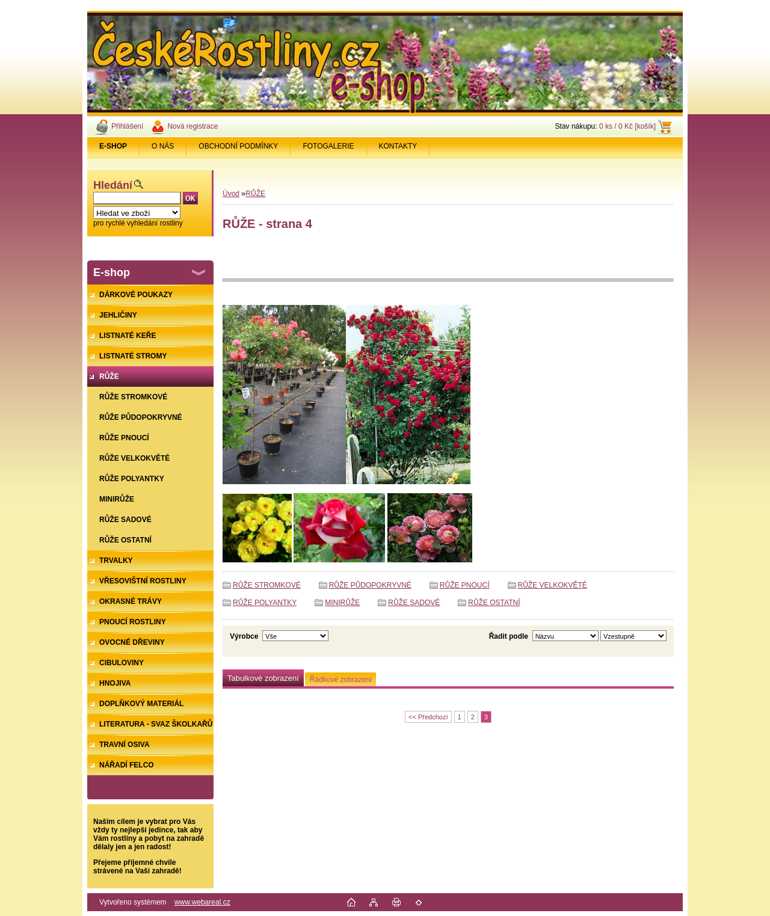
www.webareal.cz (202, 902)
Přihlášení (127, 126)
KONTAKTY (398, 146)
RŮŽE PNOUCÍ (465, 585)
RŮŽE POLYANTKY (265, 602)
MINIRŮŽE (342, 602)
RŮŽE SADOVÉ (414, 602)
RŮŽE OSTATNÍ (494, 602)
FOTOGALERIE (328, 146)
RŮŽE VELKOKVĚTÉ (552, 585)
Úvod (231, 193)
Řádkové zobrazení (341, 679)
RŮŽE (255, 193)
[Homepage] (113, 146)
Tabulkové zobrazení (263, 678)
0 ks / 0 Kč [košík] (627, 126)
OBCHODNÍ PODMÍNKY (238, 146)
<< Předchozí (428, 717)
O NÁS (163, 146)
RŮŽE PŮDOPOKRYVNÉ (370, 585)
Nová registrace (192, 126)
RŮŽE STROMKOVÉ (267, 585)
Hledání (112, 185)
